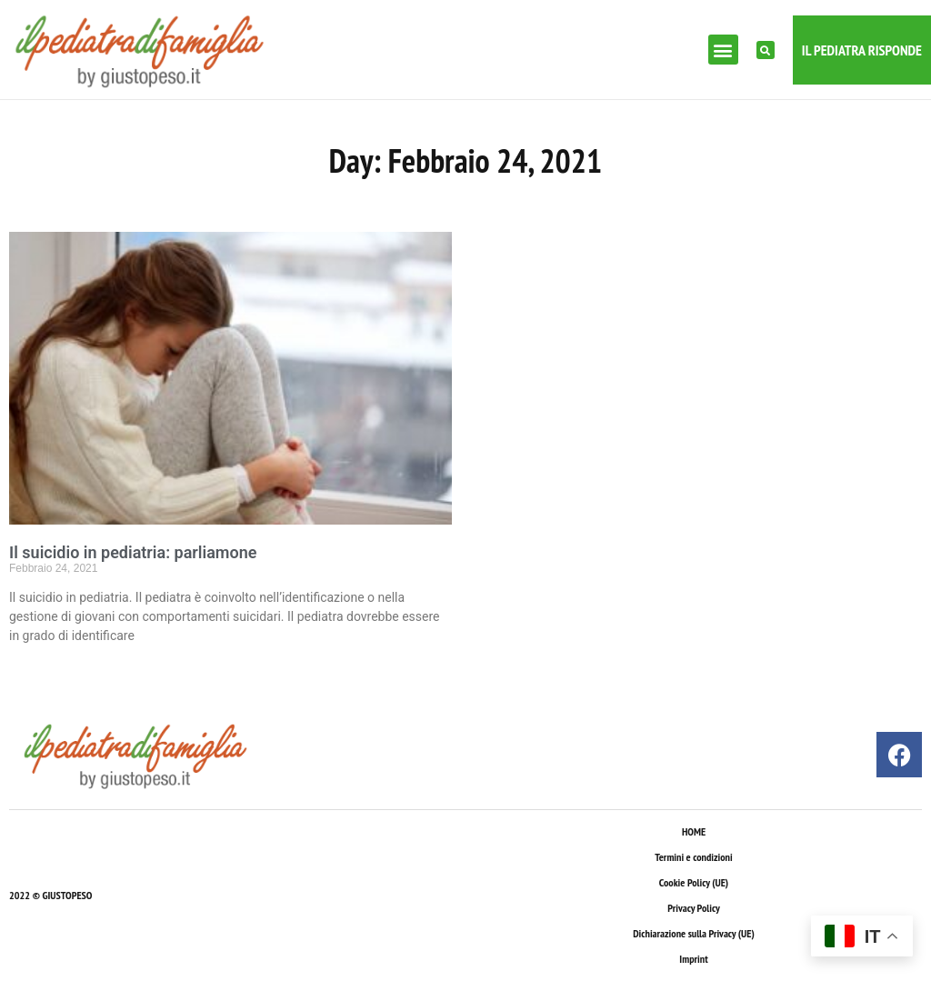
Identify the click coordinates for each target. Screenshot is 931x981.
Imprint (693, 959)
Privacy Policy (693, 908)
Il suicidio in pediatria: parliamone (132, 552)
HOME (694, 831)
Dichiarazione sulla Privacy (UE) (694, 933)
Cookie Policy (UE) (693, 882)
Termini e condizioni (693, 857)
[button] (723, 50)
